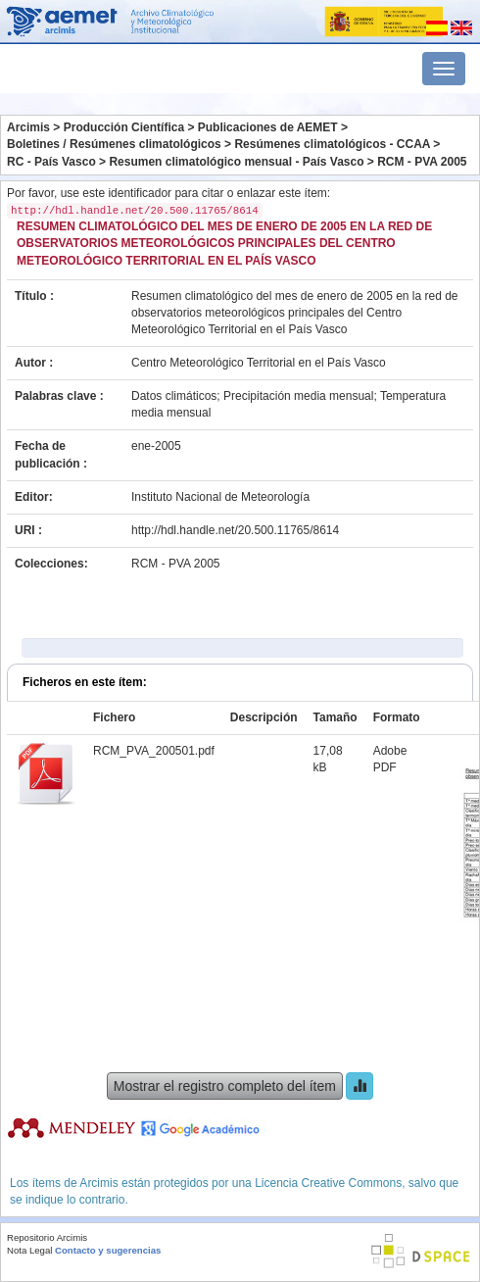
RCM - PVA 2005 (421, 162)
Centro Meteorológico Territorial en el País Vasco (258, 363)
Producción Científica (124, 127)
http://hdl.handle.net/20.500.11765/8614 (235, 530)
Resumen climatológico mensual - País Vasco (236, 162)
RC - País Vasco (51, 162)
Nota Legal (29, 1250)
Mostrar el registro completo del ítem (225, 1086)
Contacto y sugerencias (108, 1250)
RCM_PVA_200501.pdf (154, 751)
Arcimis (28, 127)
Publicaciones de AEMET (268, 127)
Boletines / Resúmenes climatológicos (114, 144)
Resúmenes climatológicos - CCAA (332, 144)
